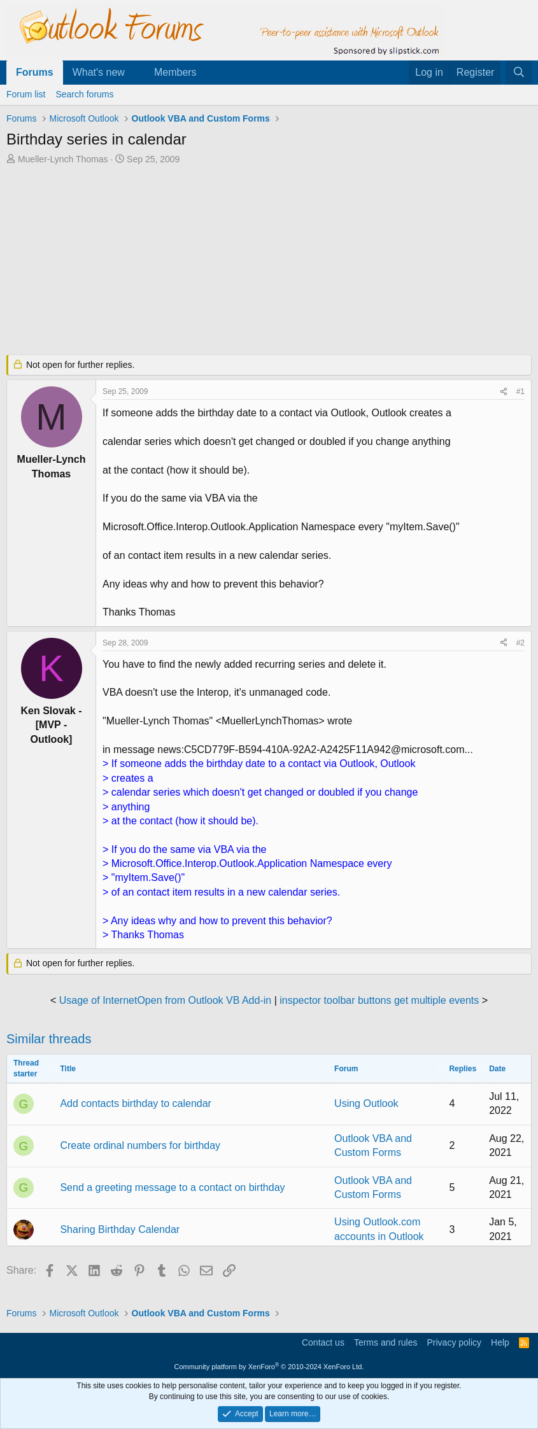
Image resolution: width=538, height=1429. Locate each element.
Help (500, 1342)
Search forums (84, 94)
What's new (99, 72)
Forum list (25, 94)
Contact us (323, 1342)
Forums (34, 72)
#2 (520, 642)
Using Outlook (366, 1103)
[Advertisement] (269, 261)
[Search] (519, 72)
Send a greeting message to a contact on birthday (172, 1187)
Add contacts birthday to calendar (135, 1103)
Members (175, 72)
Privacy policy (454, 1342)
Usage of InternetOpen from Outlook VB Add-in (165, 1000)
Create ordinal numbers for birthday (140, 1145)
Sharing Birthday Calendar (120, 1229)
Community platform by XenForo (269, 1366)
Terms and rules (386, 1342)
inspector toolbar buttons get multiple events (379, 1000)
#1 (520, 391)
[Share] (503, 391)
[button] (135, 72)
